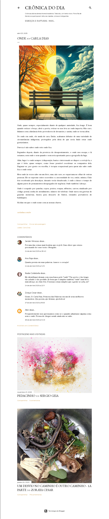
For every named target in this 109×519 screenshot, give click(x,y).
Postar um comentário (28, 326)
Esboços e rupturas (36, 21)
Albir (27, 310)
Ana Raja (29, 258)
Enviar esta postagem (38, 224)
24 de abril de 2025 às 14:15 (35, 266)
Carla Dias (26, 228)
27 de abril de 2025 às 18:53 (35, 303)
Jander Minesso (32, 241)
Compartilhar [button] (22, 224)
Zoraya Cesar (31, 293)
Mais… (52, 21)
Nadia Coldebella (32, 273)
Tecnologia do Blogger (54, 511)
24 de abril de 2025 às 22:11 (35, 285)
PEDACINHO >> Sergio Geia (38, 396)
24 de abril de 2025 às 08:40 (35, 251)
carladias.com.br (24, 212)
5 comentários (35, 400)
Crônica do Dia (45, 8)
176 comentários (36, 495)
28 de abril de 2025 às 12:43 (35, 320)
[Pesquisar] (90, 7)
